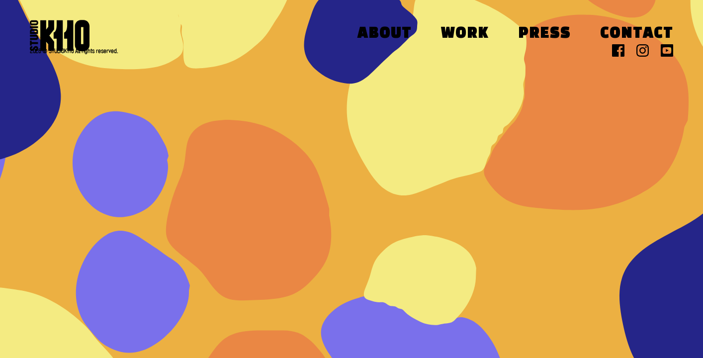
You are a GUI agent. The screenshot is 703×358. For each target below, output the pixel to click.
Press (544, 34)
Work (465, 34)
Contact (636, 34)
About (384, 34)
